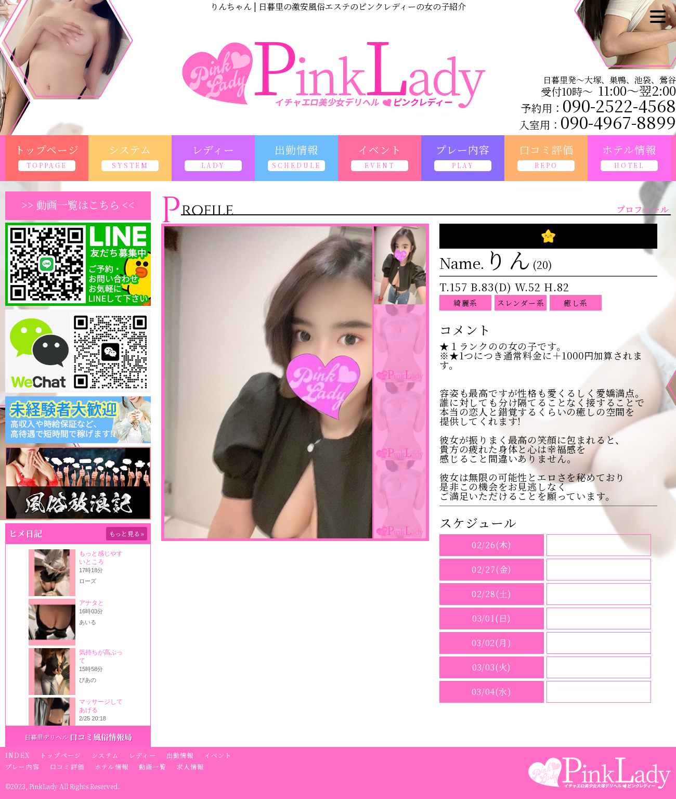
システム (105, 755)
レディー (142, 755)
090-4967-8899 (618, 122)
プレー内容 (22, 766)
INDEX (17, 755)
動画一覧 (152, 766)
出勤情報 (180, 755)
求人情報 (190, 766)
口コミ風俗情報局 (101, 737)
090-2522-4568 (619, 105)
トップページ (60, 755)
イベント (218, 755)
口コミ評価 (67, 766)
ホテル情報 (111, 766)
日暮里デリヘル (46, 736)
